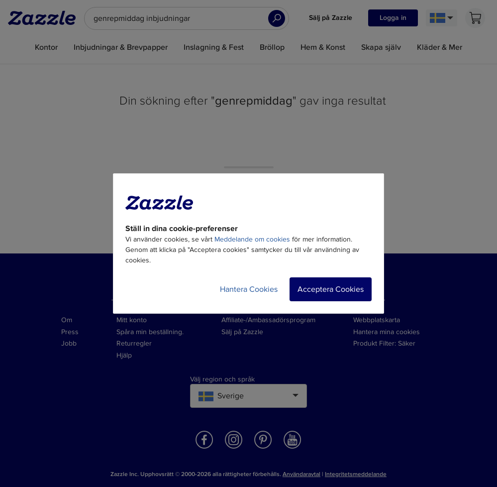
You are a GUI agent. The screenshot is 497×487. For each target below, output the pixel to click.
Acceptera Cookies (331, 289)
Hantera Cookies (249, 289)
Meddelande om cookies (252, 239)
